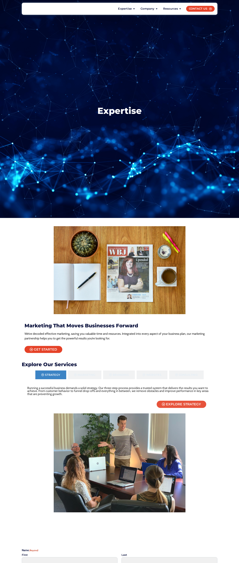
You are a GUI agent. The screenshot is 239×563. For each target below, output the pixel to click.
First (25, 555)
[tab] (50, 375)
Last (124, 555)
